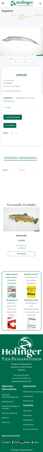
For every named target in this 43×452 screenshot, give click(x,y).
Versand (9, 83)
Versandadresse (12, 298)
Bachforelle (21, 233)
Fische (31, 98)
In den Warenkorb (13, 116)
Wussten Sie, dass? (31, 272)
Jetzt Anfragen (10, 123)
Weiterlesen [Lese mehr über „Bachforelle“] (21, 252)
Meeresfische (8, 101)
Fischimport (11, 281)
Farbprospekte (11, 275)
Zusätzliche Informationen (20, 155)
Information (11, 278)
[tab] (21, 155)
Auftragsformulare (31, 298)
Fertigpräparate (22, 98)
